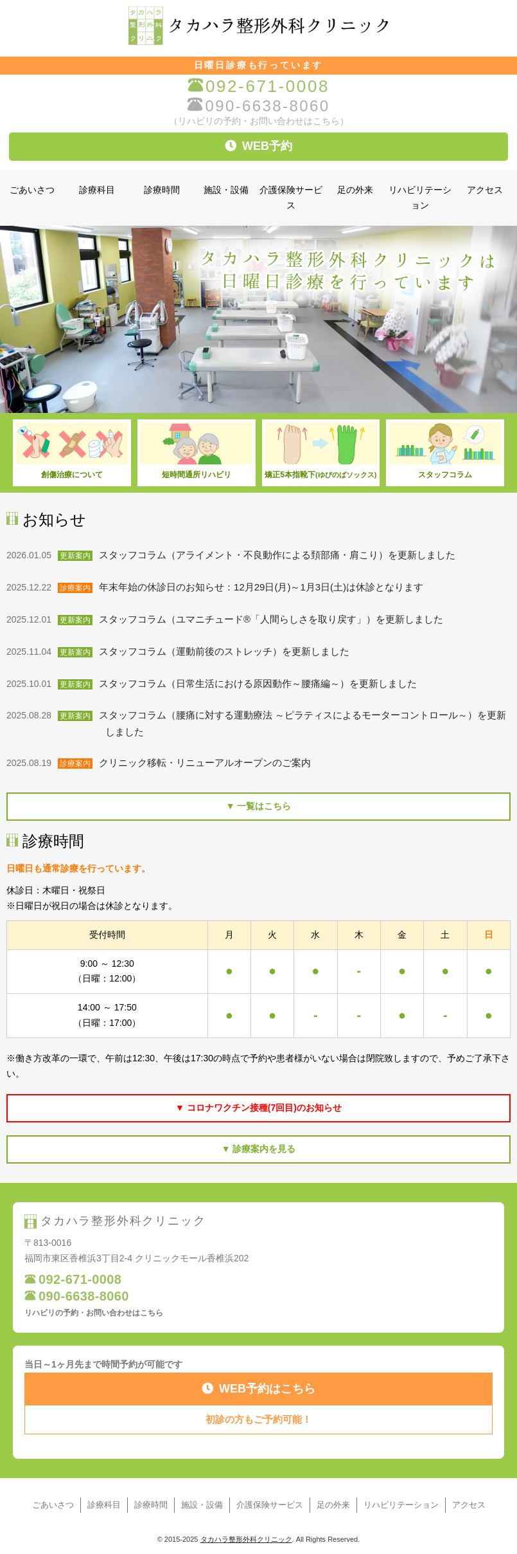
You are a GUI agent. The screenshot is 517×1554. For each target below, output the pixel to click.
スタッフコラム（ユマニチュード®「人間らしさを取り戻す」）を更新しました (274, 619)
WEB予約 (258, 146)
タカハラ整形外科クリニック (246, 1539)
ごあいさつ (32, 190)
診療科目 (97, 190)
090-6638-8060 (258, 105)
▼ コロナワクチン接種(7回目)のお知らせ (258, 1107)
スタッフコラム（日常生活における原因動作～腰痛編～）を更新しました (261, 684)
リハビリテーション (420, 197)
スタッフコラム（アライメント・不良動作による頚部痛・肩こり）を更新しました (280, 555)
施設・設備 (226, 190)
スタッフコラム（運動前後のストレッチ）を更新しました (227, 651)
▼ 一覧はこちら (259, 806)
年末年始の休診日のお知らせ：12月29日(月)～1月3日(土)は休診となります (264, 587)
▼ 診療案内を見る (259, 1149)
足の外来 (355, 190)
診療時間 (162, 190)
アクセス (485, 190)
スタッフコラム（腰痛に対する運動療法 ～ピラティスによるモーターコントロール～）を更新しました (305, 723)
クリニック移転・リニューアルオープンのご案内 (208, 763)
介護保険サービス (290, 197)
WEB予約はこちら (258, 1388)
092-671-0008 (258, 86)
